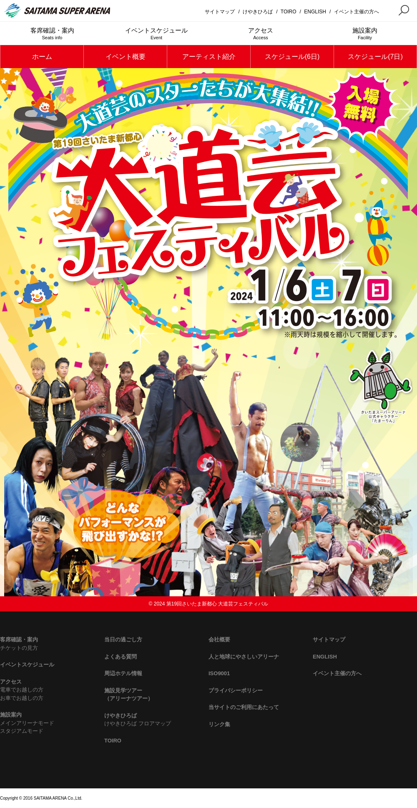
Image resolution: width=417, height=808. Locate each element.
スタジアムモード (21, 731)
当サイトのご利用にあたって (243, 707)
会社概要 (219, 639)
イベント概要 (126, 56)
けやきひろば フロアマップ (137, 723)
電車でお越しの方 (21, 689)
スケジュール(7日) (375, 56)
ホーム (42, 56)
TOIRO (288, 12)
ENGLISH (315, 12)
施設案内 (365, 34)
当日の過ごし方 (123, 639)
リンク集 (219, 724)
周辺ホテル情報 (123, 673)
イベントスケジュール (156, 34)
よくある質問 (120, 656)
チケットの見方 (19, 648)
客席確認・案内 (52, 34)
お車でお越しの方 (21, 698)
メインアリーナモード (27, 723)
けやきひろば (258, 12)
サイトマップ (220, 12)
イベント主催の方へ (356, 12)
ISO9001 (219, 673)
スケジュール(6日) (292, 56)
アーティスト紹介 (209, 56)
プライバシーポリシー (235, 690)
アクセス (261, 34)
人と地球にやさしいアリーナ (243, 656)
